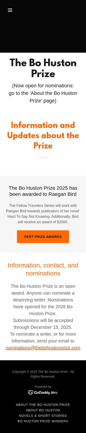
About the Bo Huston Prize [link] (43, 405)
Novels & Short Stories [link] (43, 415)
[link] (43, 392)
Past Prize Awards (43, 237)
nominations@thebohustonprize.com (43, 347)
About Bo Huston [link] (43, 410)
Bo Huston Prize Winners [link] (43, 421)
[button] (11, 10)
